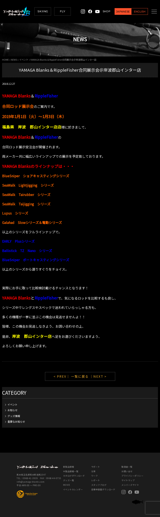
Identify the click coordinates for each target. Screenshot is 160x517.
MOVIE (66, 484)
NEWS (14, 59)
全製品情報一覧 (71, 471)
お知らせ (13, 410)
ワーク (94, 475)
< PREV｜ (62, 376)
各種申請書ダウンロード (103, 489)
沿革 (93, 471)
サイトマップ (128, 480)
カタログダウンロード (74, 475)
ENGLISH (135, 11)
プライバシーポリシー (132, 475)
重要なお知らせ (16, 421)
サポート (95, 466)
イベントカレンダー (73, 489)
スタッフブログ (99, 484)
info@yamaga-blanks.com (30, 481)
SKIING (43, 11)
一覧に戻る (80, 376)
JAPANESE (118, 11)
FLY (62, 11)
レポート (95, 480)
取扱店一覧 (126, 466)
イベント (23, 59)
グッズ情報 (14, 416)
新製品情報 (68, 466)
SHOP (102, 11)
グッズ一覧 (68, 480)
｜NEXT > (98, 376)
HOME (5, 59)
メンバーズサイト (130, 484)
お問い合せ (126, 471)
